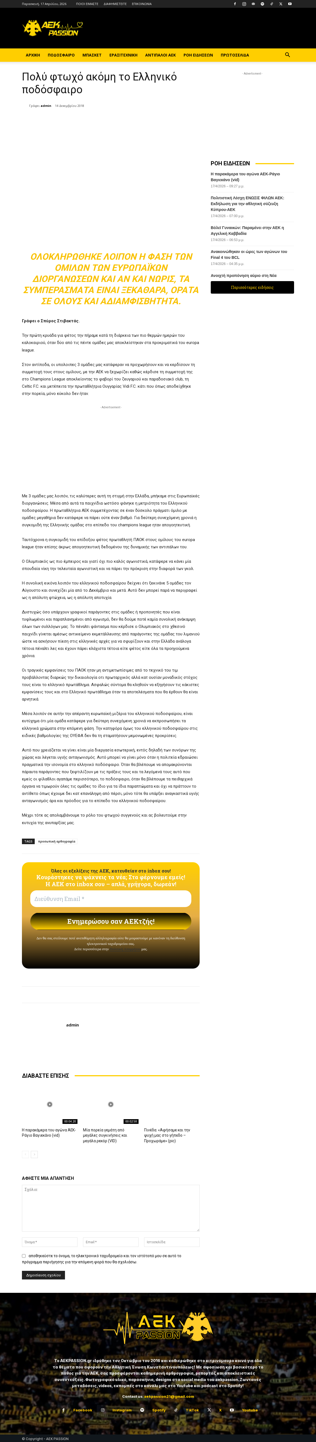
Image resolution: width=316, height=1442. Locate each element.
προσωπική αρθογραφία (56, 841)
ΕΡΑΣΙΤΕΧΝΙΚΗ (123, 55)
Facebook (82, 1409)
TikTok (192, 1409)
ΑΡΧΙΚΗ (33, 55)
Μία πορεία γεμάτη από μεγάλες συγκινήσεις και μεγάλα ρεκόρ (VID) (110, 1135)
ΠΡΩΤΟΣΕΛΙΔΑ (235, 55)
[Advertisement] (111, 449)
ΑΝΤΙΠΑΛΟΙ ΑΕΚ (160, 55)
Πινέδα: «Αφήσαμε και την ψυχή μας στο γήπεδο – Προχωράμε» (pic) (170, 1135)
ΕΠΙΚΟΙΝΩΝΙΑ (142, 4)
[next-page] (34, 1153)
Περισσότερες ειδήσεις (252, 287)
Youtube (250, 1409)
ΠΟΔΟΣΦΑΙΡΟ (61, 55)
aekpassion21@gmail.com (169, 1395)
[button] (287, 55)
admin (46, 106)
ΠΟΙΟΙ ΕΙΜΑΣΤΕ (87, 4)
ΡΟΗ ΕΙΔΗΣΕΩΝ (198, 55)
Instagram (122, 1409)
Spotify (158, 1409)
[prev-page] (25, 1153)
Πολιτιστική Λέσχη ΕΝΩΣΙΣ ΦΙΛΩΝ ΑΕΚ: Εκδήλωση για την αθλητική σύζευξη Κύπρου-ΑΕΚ (247, 204)
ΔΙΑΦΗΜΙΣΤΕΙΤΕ (115, 4)
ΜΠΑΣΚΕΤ (92, 55)
